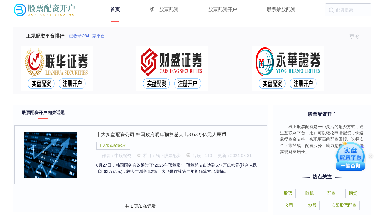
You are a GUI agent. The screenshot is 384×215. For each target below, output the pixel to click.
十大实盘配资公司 (113, 145)
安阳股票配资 (344, 205)
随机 (309, 193)
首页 (115, 9)
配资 (331, 193)
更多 (357, 37)
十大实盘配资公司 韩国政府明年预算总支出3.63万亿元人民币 (161, 134)
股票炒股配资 (281, 9)
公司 (289, 205)
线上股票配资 (164, 9)
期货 (353, 193)
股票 (288, 193)
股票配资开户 (222, 9)
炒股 (312, 205)
